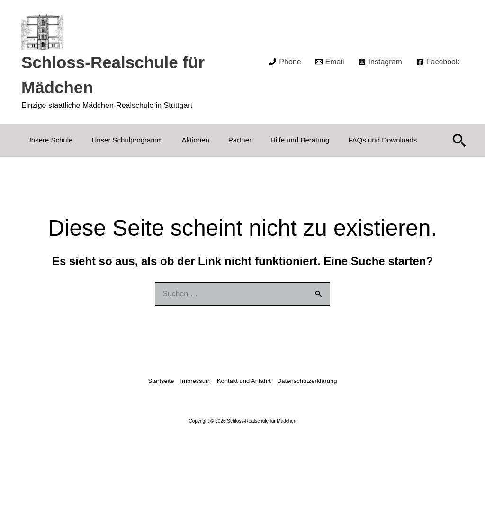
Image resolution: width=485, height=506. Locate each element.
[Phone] (285, 62)
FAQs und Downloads (382, 140)
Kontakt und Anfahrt (244, 380)
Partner (239, 140)
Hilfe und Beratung (299, 140)
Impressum (195, 380)
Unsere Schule (49, 140)
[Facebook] (438, 62)
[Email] (330, 62)
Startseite (161, 380)
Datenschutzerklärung (307, 380)
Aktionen (195, 140)
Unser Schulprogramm (126, 140)
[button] (459, 140)
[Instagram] (380, 62)
